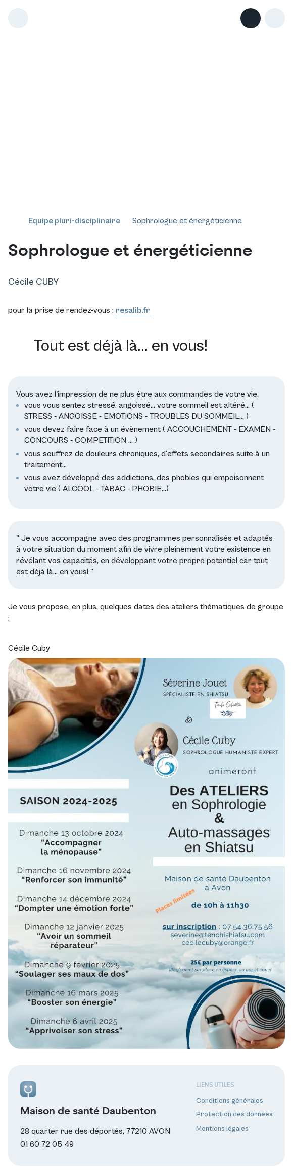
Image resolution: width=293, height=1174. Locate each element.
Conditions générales (229, 1101)
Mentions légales (222, 1129)
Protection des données (234, 1114)
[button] (275, 18)
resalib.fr (133, 310)
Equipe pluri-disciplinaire (74, 221)
